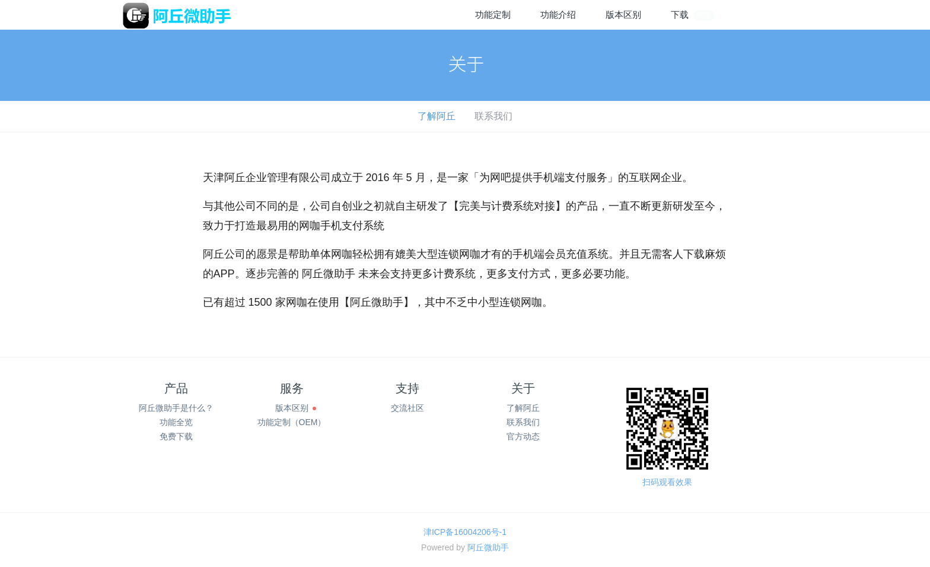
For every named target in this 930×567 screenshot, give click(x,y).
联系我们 (493, 116)
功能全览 (176, 422)
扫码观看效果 (667, 482)
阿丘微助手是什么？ (176, 408)
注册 (794, 14)
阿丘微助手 (488, 547)
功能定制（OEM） (291, 422)
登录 (752, 14)
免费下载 (176, 436)
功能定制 (493, 14)
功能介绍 (558, 14)
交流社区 (407, 408)
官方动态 (523, 436)
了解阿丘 (437, 116)
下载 (693, 15)
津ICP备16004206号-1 (465, 532)
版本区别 (623, 14)
